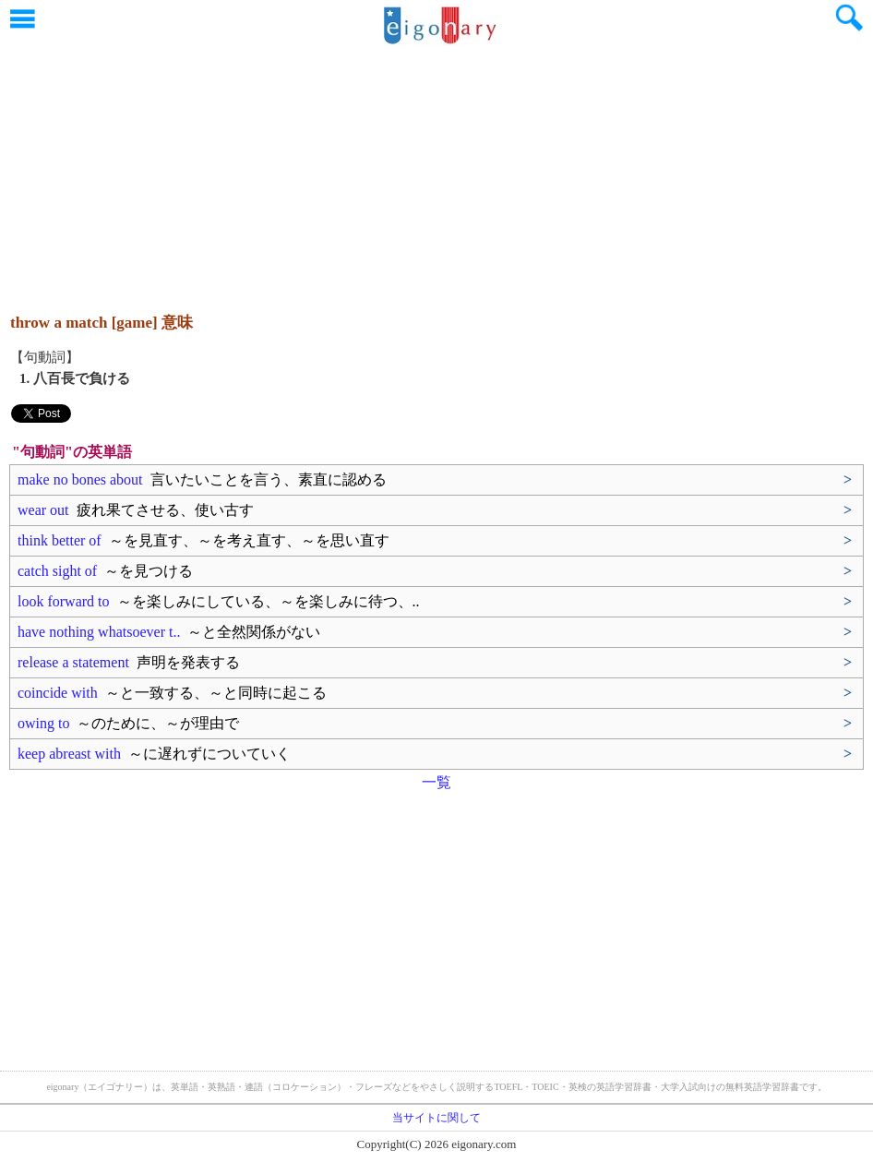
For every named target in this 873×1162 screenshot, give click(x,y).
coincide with (172, 693)
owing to (128, 723)
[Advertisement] (436, 170)
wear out (136, 510)
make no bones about (202, 479)
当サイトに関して (436, 1117)
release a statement (129, 662)
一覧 (436, 782)
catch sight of (105, 571)
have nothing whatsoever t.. (169, 632)
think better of (203, 540)
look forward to (219, 601)
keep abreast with (154, 753)
